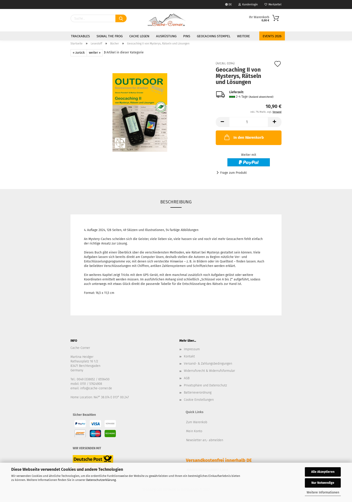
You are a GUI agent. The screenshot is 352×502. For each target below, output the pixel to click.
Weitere (243, 36)
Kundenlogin (248, 4)
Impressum (192, 349)
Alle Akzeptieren (322, 472)
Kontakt (189, 356)
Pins (186, 36)
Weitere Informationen (323, 492)
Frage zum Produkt (233, 173)
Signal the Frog (110, 36)
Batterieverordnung (197, 392)
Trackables (80, 36)
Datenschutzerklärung (101, 480)
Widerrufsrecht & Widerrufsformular (209, 371)
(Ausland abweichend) (261, 96)
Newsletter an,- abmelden (204, 440)
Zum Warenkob (196, 422)
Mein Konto (194, 431)
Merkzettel (273, 4)
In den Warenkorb (243, 137)
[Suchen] (121, 18)
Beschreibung (176, 202)
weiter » (95, 53)
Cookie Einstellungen (199, 400)
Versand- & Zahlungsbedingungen (208, 363)
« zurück (79, 53)
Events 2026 (272, 36)
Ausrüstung (166, 36)
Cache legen (139, 36)
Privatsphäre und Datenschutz (205, 385)
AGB (186, 378)
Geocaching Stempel (213, 36)
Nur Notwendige (322, 483)
